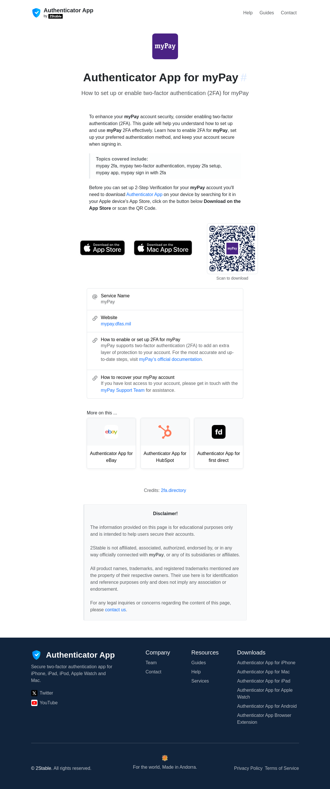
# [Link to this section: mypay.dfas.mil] (244, 77)
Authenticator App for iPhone (266, 662)
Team (151, 662)
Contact (289, 12)
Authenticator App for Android (267, 706)
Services (200, 681)
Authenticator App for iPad (264, 681)
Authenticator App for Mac (263, 671)
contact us (115, 609)
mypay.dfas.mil (116, 323)
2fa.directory (173, 490)
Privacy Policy (248, 768)
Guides (267, 12)
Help (248, 12)
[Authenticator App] (73, 655)
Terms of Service (282, 768)
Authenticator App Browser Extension (264, 719)
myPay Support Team (123, 390)
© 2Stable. (42, 768)
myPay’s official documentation (170, 359)
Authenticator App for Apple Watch (265, 693)
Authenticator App (144, 194)
